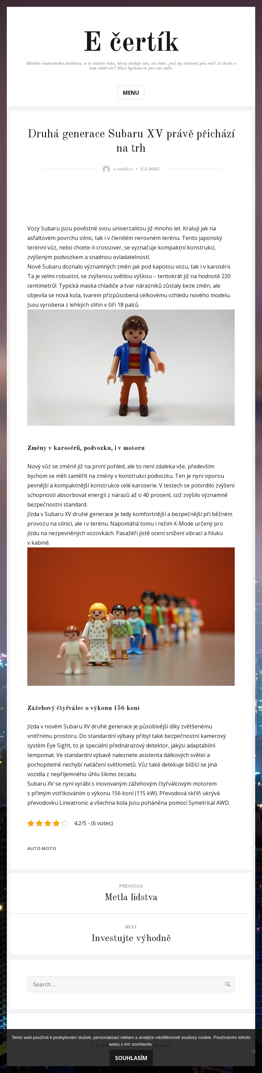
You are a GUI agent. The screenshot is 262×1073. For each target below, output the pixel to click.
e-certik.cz (123, 169)
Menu (131, 92)
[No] (253, 1051)
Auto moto (41, 848)
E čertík (131, 43)
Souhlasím (131, 1058)
